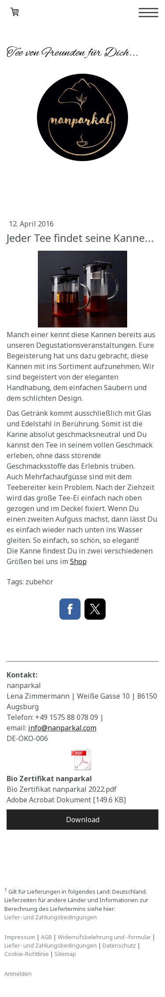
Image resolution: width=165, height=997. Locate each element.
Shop (78, 561)
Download (82, 819)
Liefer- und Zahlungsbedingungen (50, 917)
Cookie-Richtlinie (26, 954)
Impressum (19, 937)
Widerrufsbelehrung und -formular (104, 937)
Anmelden (18, 974)
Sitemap (65, 954)
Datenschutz (119, 945)
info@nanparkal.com (62, 728)
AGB (46, 937)
